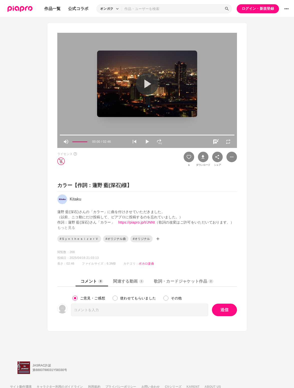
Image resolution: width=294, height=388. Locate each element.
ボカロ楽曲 (146, 263)
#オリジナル (141, 239)
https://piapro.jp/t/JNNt (136, 222)
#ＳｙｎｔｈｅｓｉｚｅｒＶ (79, 239)
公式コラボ (78, 9)
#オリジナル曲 (116, 239)
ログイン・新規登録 (258, 9)
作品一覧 (52, 9)
